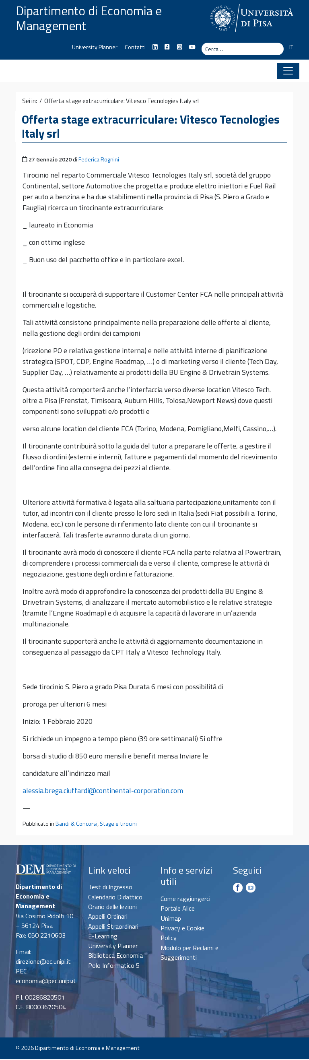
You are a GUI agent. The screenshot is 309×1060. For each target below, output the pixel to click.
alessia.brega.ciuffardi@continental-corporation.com (103, 791)
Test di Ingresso (110, 888)
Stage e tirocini (118, 824)
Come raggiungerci (185, 899)
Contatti (135, 47)
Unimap (171, 919)
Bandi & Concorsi (76, 824)
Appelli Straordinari (113, 927)
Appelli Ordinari (108, 917)
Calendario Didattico (115, 898)
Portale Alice (178, 909)
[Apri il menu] (288, 72)
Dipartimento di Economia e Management (91, 18)
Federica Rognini (98, 160)
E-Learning (102, 937)
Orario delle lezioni (112, 907)
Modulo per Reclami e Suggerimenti (189, 953)
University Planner (94, 47)
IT (291, 47)
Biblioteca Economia (115, 956)
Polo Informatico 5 (114, 966)
